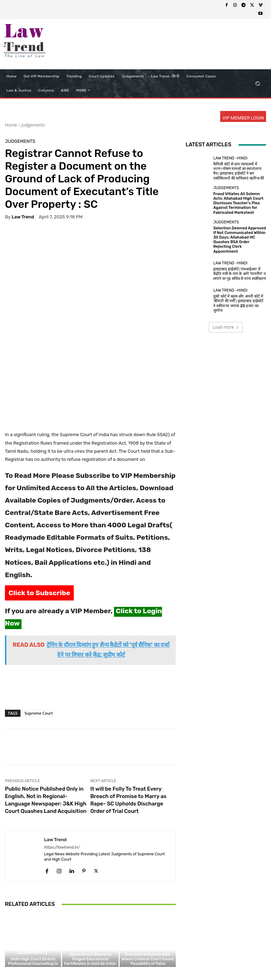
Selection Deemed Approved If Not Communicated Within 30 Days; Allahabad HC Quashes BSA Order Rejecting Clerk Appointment (239, 240)
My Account (237, 948)
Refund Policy (150, 948)
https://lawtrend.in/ (62, 772)
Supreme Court (39, 638)
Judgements (33, 125)
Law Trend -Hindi (230, 158)
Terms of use (117, 948)
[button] (258, 83)
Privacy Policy (84, 948)
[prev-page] (9, 920)
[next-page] (20, 920)
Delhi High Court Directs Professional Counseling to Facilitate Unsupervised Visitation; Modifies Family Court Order (33, 893)
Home (11, 125)
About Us (56, 948)
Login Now (209, 948)
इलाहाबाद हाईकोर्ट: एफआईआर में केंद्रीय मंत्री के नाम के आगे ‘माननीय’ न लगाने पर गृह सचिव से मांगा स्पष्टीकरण (239, 274)
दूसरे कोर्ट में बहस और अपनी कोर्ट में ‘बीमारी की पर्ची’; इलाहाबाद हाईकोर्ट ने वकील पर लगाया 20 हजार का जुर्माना (238, 303)
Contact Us (181, 948)
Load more (226, 327)
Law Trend (23, 217)
